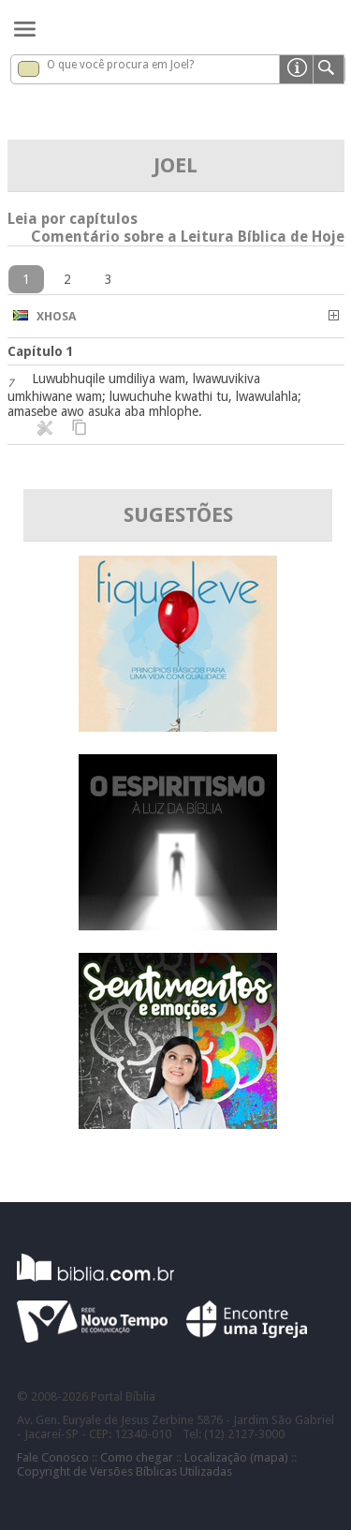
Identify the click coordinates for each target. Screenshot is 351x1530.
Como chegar (136, 1457)
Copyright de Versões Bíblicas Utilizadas (124, 1471)
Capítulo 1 (40, 351)
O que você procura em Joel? (120, 64)
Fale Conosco (53, 1457)
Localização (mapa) (236, 1457)
